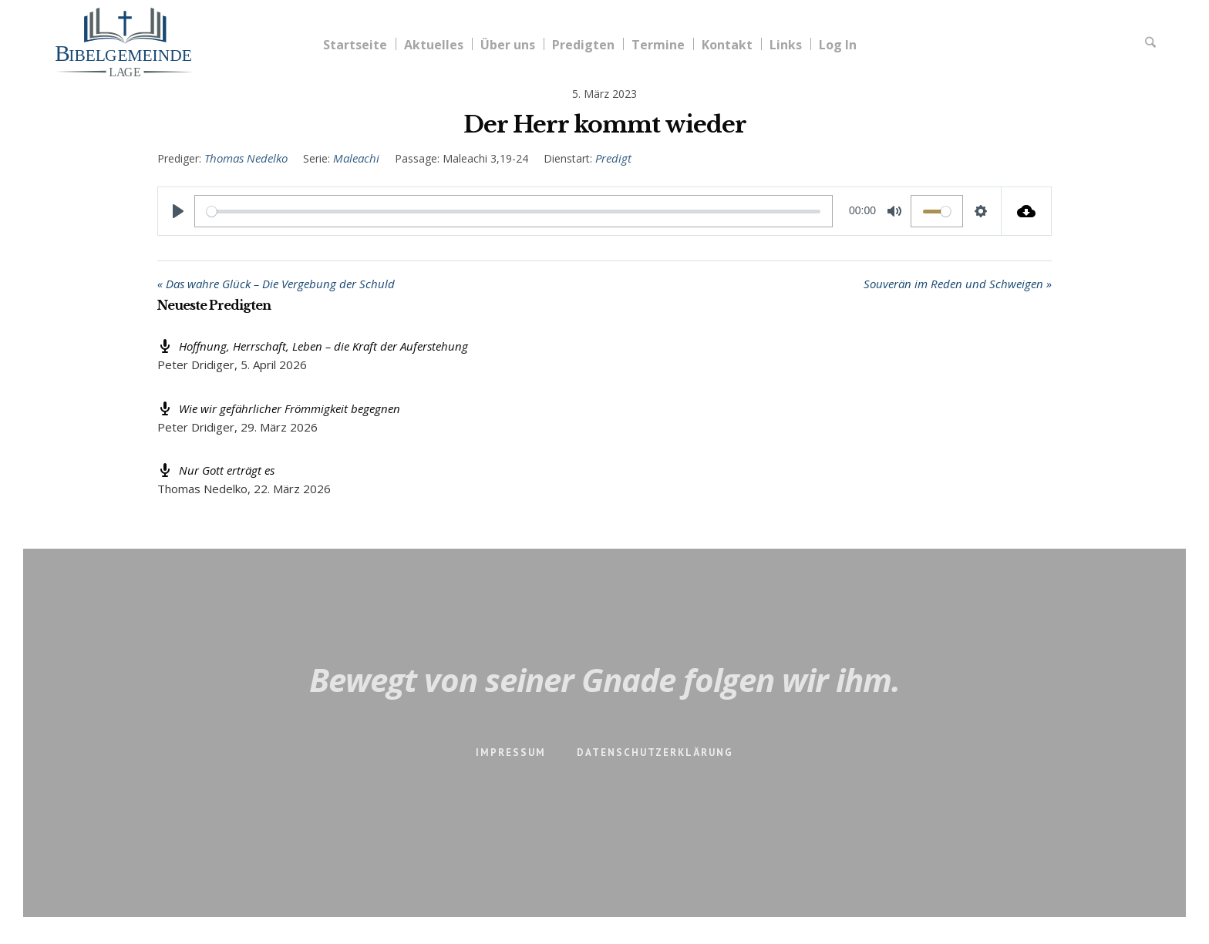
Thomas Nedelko (246, 158)
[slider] (513, 211)
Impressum (511, 752)
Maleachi (356, 158)
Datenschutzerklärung (655, 752)
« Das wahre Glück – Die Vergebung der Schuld (276, 283)
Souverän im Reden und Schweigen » (958, 283)
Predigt (613, 158)
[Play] (178, 211)
